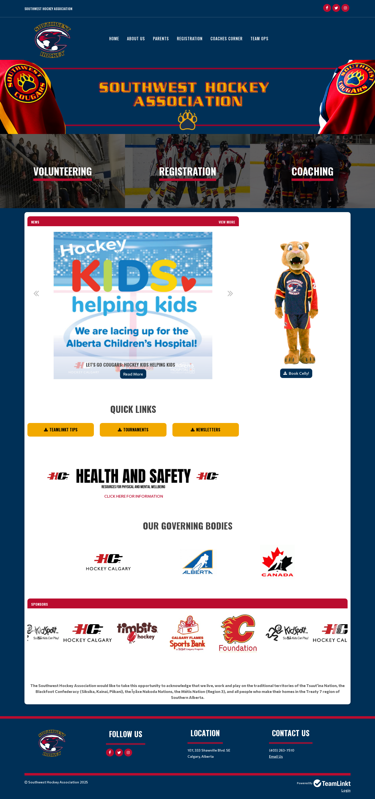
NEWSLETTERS (208, 430)
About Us (136, 39)
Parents (161, 39)
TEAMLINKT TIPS (63, 430)
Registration (190, 39)
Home (114, 39)
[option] (133, 305)
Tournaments (135, 430)
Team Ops (259, 39)
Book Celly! (299, 373)
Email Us (276, 756)
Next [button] (230, 293)
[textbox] (133, 402)
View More (227, 221)
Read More (133, 374)
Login (346, 790)
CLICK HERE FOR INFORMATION (133, 496)
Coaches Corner (226, 39)
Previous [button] (36, 293)
